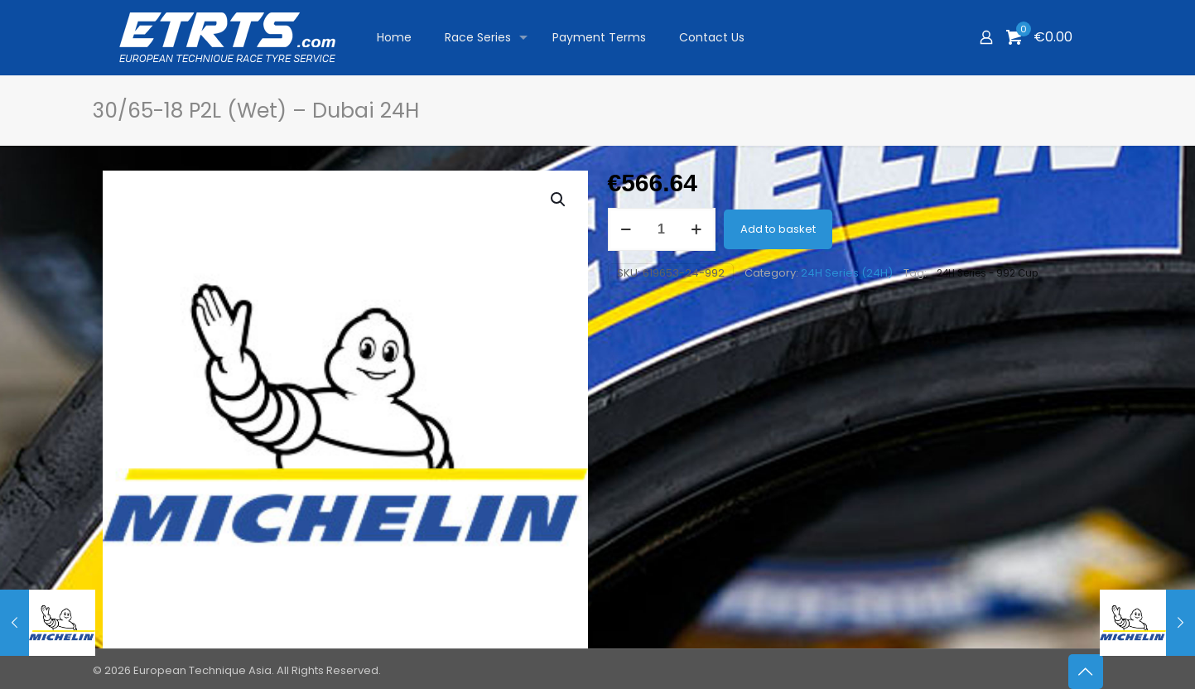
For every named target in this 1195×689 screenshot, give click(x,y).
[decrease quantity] (626, 229)
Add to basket (778, 229)
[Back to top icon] (1085, 671)
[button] (559, 199)
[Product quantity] (662, 229)
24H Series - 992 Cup (987, 273)
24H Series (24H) (847, 273)
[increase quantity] (696, 229)
